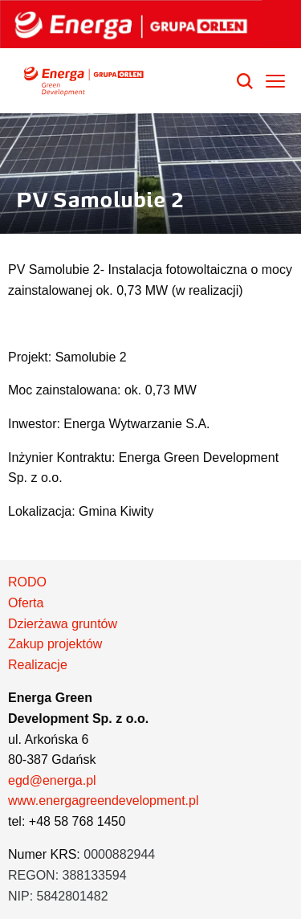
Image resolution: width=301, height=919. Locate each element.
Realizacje (37, 665)
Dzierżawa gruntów (62, 624)
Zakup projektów (55, 644)
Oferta (25, 603)
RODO (27, 582)
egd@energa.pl (52, 780)
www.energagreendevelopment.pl (103, 800)
